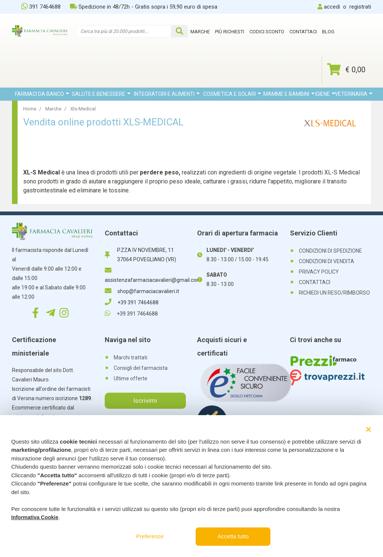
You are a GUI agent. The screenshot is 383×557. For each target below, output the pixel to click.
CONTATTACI (314, 282)
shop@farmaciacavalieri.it (142, 291)
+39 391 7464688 (132, 302)
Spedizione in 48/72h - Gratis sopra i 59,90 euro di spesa (143, 6)
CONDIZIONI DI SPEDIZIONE (330, 251)
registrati (360, 6)
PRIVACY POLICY (319, 272)
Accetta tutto (233, 536)
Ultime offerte (130, 378)
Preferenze (149, 536)
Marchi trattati (130, 357)
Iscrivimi (145, 400)
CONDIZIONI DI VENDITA (326, 261)
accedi (332, 6)
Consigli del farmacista (141, 368)
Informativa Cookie (34, 517)
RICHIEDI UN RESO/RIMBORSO (334, 293)
